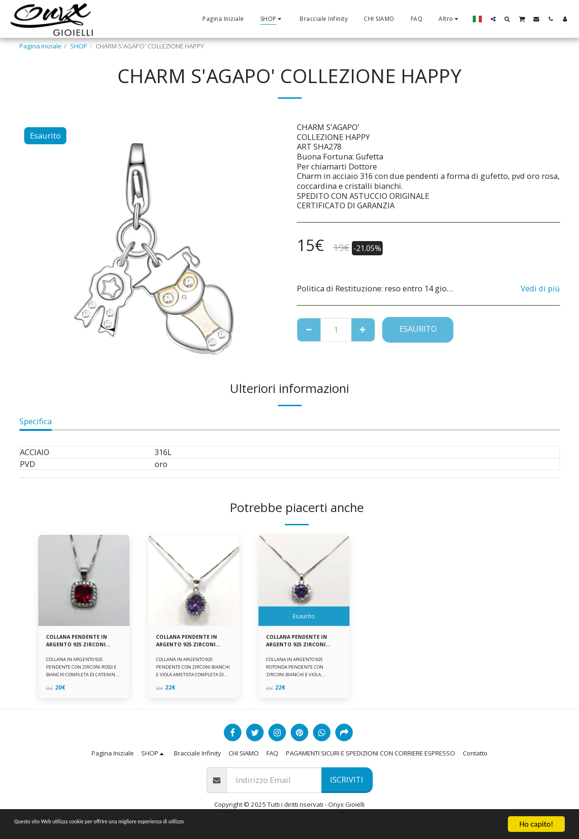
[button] (493, 19)
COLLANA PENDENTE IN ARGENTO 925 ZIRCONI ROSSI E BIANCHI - (82, 643)
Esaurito (418, 328)
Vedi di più (540, 288)
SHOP (78, 46)
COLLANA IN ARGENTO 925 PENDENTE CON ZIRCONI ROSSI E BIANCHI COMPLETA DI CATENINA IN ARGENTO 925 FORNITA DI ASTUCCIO (83, 678)
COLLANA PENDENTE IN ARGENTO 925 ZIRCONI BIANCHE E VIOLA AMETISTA (192, 643)
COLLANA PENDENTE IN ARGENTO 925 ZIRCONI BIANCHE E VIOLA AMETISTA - (302, 643)
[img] (83, 580)
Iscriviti (346, 781)
